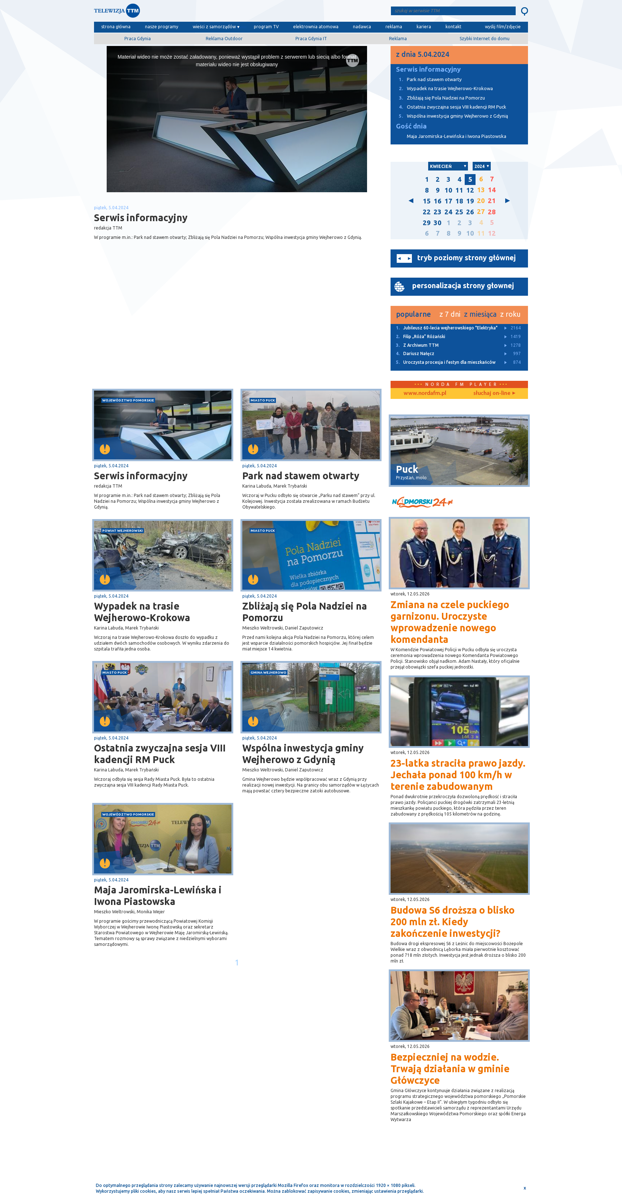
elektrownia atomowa (315, 26)
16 (438, 201)
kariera (424, 26)
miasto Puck (263, 400)
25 (459, 212)
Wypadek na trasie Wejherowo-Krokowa (142, 612)
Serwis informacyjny (141, 475)
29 (427, 223)
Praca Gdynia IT (311, 38)
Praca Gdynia (137, 38)
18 (459, 201)
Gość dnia (411, 126)
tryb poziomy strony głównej (466, 257)
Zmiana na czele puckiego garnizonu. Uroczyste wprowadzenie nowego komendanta (450, 622)
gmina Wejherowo (268, 672)
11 (459, 190)
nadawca (362, 26)
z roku (510, 314)
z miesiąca (480, 314)
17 (448, 201)
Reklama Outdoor (224, 38)
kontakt (453, 26)
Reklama (398, 38)
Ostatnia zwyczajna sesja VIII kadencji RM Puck (160, 753)
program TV (266, 26)
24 (448, 212)
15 (427, 201)
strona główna (116, 26)
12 (470, 190)
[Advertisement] (165, 331)
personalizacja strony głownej (463, 285)
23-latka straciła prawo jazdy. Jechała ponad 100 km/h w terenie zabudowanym (458, 775)
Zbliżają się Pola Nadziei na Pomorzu (304, 612)
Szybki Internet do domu (485, 38)
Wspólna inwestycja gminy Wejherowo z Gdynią (303, 753)
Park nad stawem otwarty (300, 475)
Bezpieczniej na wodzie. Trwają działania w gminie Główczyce (450, 1069)
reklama (393, 26)
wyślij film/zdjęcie (503, 26)
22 (427, 212)
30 (438, 223)
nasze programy (161, 26)
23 (438, 212)
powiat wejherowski (122, 530)
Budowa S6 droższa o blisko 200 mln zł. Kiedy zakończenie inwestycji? (453, 922)
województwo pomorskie (128, 400)
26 (470, 212)
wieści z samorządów (214, 26)
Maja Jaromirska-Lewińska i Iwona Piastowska (158, 895)
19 (470, 201)
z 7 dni (449, 314)
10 (448, 190)
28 (492, 212)
